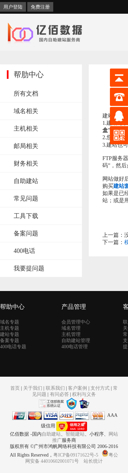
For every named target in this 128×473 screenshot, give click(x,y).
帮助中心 (12, 306)
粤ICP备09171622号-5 (75, 455)
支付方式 (100, 388)
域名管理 (71, 328)
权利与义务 (84, 394)
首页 (15, 388)
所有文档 (26, 93)
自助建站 (26, 181)
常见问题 (26, 198)
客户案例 (77, 388)
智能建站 (75, 434)
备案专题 (9, 340)
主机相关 (26, 128)
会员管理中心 (75, 322)
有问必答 (59, 394)
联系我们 (55, 388)
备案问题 (26, 233)
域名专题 (9, 322)
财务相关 (26, 163)
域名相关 (26, 111)
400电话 (24, 250)
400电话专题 (13, 346)
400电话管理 (74, 346)
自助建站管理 (75, 340)
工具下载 (26, 216)
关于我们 (32, 388)
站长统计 (93, 461)
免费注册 (40, 7)
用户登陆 (13, 7)
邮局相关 (26, 146)
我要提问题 (29, 268)
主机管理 (71, 334)
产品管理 (73, 306)
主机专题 (9, 328)
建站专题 (9, 334)
